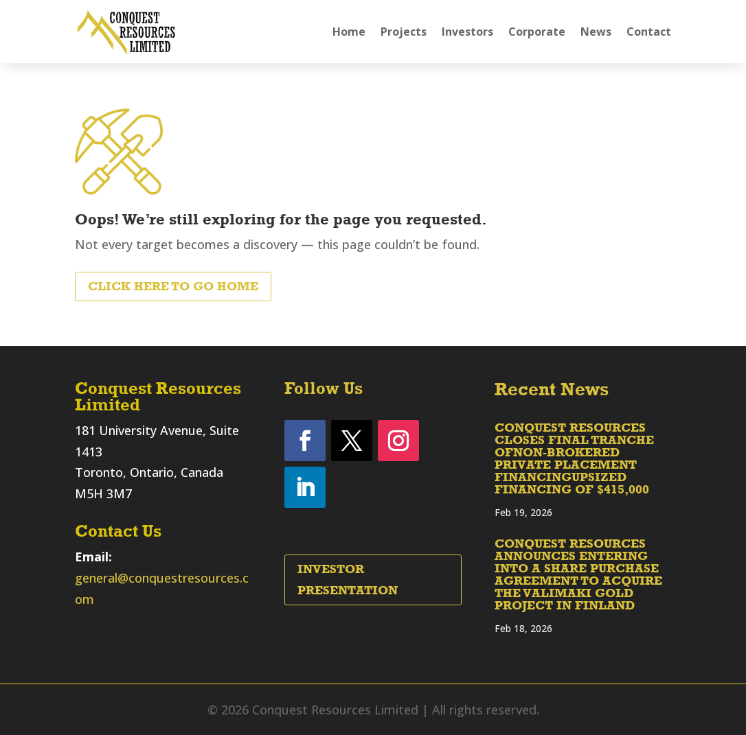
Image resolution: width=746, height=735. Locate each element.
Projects (404, 31)
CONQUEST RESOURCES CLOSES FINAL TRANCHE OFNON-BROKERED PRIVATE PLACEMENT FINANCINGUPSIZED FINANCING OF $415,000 (574, 458)
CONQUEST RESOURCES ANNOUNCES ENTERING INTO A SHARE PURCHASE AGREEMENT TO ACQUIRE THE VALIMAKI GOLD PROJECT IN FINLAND (578, 574)
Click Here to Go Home (173, 286)
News (595, 31)
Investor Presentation (347, 579)
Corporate (536, 31)
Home (348, 31)
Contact (648, 31)
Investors (467, 31)
